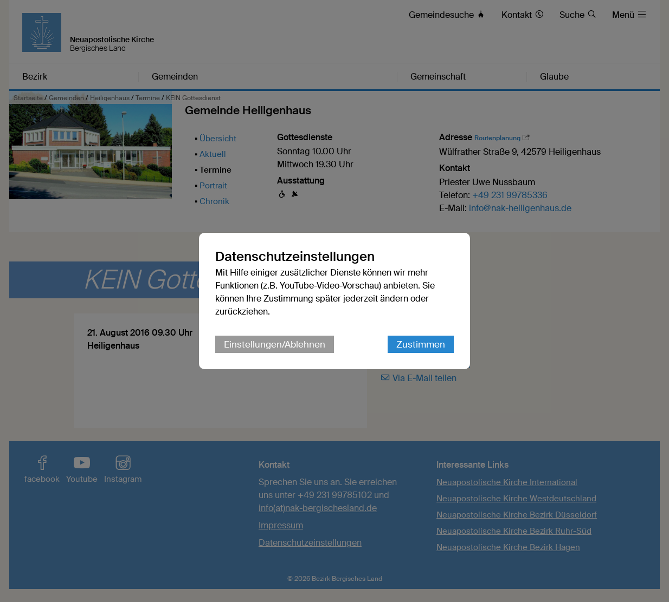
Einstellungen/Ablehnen (274, 344)
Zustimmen (420, 344)
